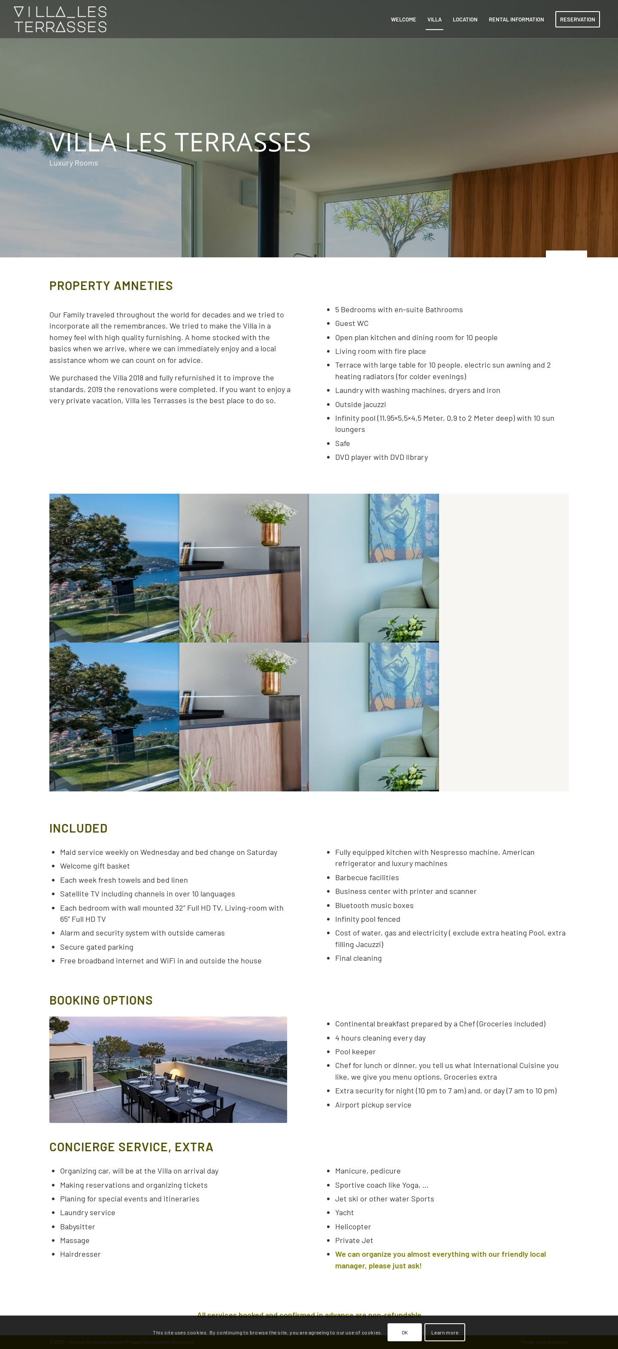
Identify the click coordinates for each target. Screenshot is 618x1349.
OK (405, 1332)
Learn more (445, 1332)
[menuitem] (403, 19)
